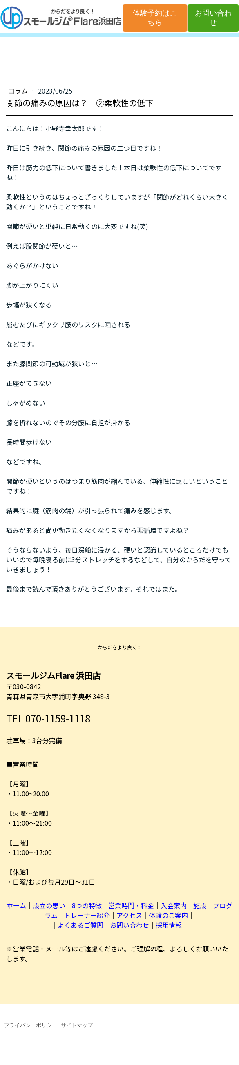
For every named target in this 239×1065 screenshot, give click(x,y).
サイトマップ (77, 1025)
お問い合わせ (213, 18)
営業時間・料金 (131, 905)
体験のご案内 (168, 915)
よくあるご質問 (80, 925)
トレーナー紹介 (87, 915)
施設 (199, 905)
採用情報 (169, 925)
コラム (18, 91)
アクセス (129, 915)
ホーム (16, 905)
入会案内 (174, 905)
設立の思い (49, 905)
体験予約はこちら (155, 18)
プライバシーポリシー (30, 1025)
